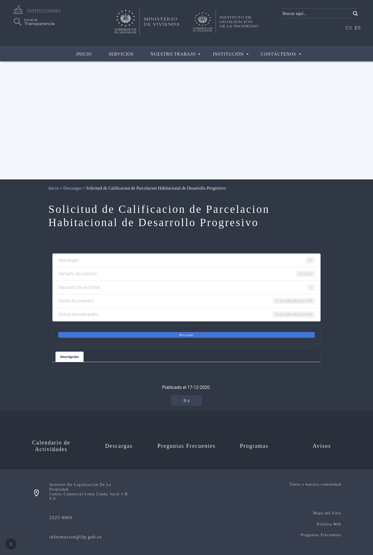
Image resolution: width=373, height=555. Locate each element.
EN (348, 28)
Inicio (84, 54)
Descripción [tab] (69, 357)
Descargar (186, 334)
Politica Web (329, 524)
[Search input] (316, 13)
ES (358, 28)
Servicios (120, 54)
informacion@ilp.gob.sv (75, 537)
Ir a (186, 400)
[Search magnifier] (355, 13)
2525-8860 (61, 517)
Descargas (72, 188)
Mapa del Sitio (327, 513)
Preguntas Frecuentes (321, 535)
